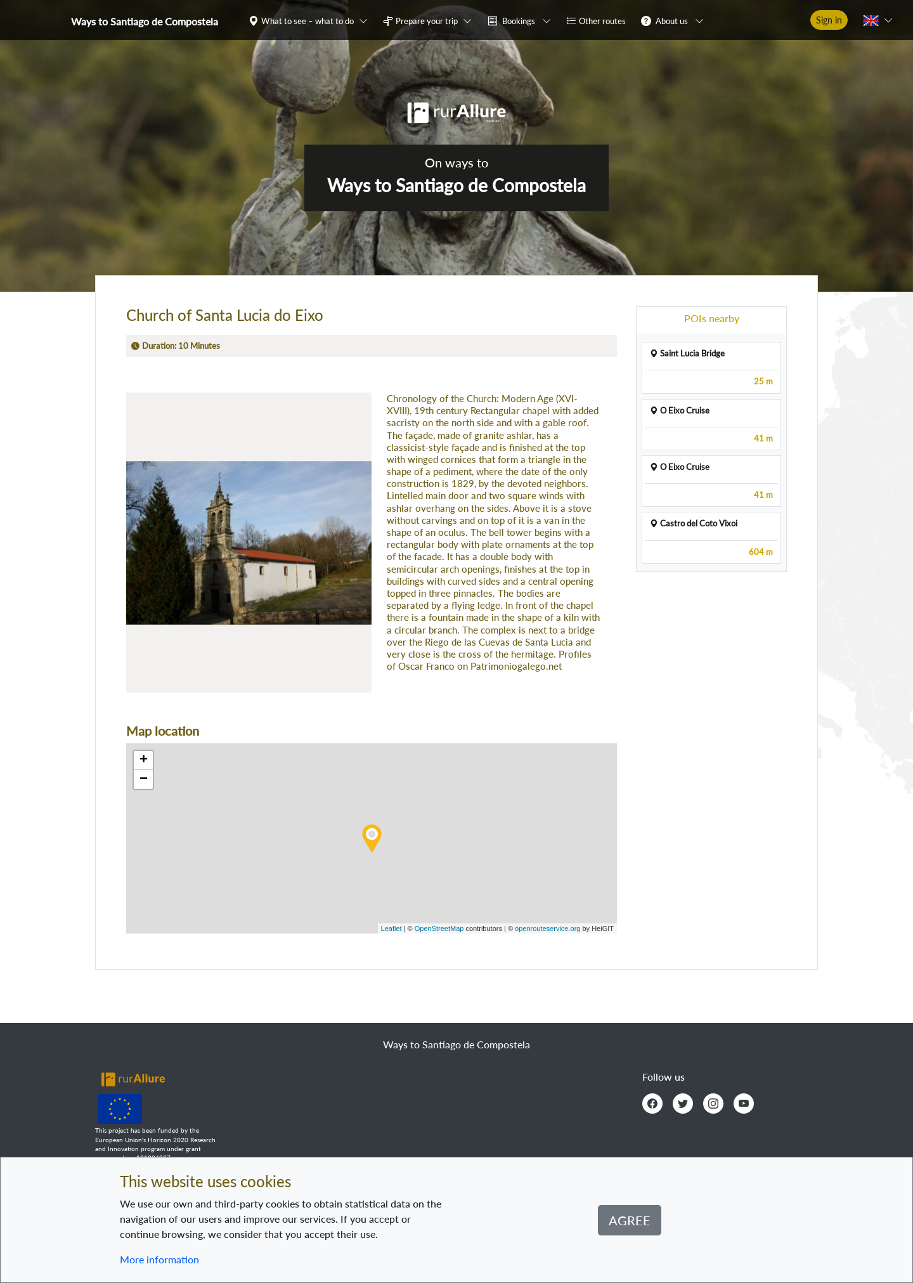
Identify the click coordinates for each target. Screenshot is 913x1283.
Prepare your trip (427, 21)
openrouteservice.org (547, 928)
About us (672, 21)
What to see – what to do (307, 21)
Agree (630, 1220)
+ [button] (143, 760)
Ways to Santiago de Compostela (144, 21)
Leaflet (391, 928)
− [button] (143, 779)
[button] (310, 20)
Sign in (829, 20)
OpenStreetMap (439, 928)
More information (159, 1259)
